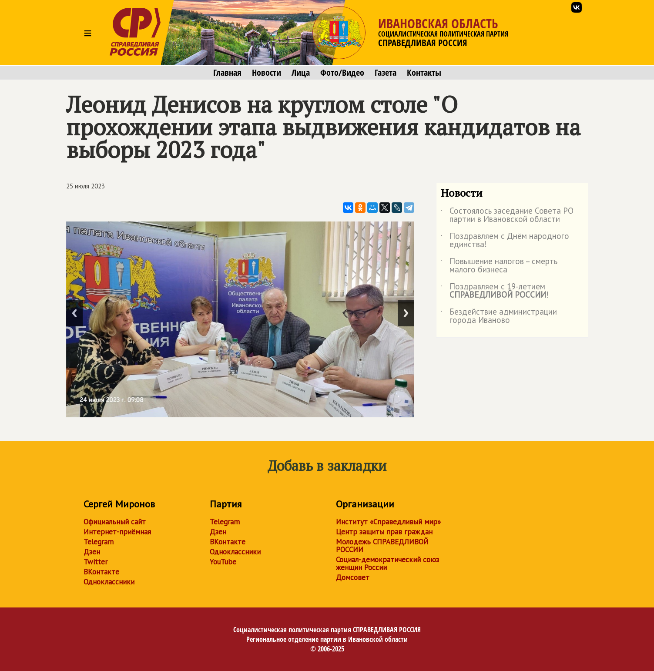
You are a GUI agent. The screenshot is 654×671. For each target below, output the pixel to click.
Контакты (424, 72)
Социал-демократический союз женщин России (387, 563)
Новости (266, 72)
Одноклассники (109, 582)
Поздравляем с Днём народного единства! (505, 240)
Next (406, 313)
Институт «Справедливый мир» (388, 522)
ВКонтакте (101, 572)
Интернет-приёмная (117, 532)
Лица (301, 72)
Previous (74, 313)
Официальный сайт (115, 522)
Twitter (95, 562)
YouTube (223, 562)
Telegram (99, 542)
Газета (385, 72)
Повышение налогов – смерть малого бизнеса (499, 266)
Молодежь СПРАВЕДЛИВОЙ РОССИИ (382, 546)
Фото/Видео (342, 72)
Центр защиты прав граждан (384, 532)
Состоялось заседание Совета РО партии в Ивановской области (507, 215)
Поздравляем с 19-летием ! (495, 291)
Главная (227, 72)
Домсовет (352, 577)
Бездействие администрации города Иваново (499, 316)
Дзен (92, 552)
